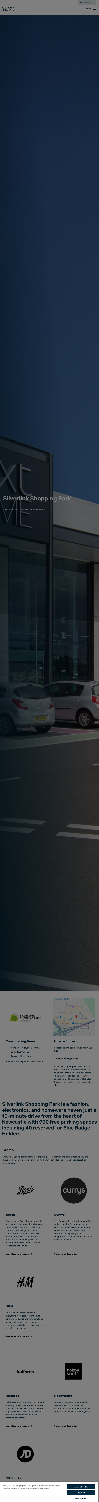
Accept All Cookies (81, 1487)
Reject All (81, 1493)
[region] (49, 1492)
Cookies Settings (81, 1498)
